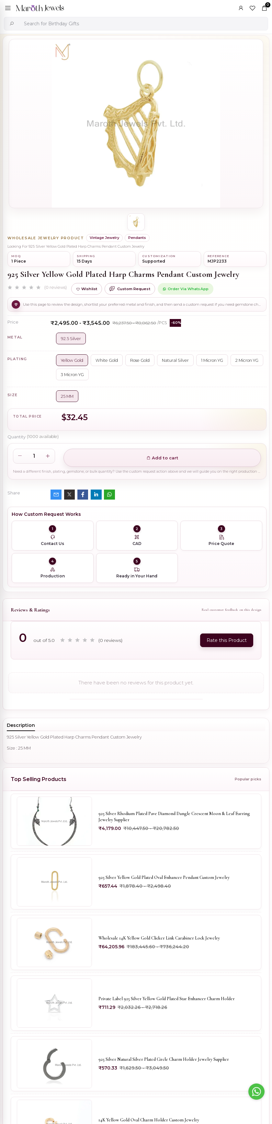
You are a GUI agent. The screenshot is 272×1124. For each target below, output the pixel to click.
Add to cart (162, 457)
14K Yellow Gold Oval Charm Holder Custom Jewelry (148, 1120)
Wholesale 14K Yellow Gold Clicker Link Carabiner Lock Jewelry (159, 938)
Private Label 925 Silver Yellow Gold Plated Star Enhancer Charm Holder (166, 998)
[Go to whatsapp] (256, 1091)
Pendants (137, 237)
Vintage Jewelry (104, 237)
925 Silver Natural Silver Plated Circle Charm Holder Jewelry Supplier (163, 1059)
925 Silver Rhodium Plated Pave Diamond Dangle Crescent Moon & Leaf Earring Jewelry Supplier (174, 816)
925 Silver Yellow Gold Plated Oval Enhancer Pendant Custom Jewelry (164, 877)
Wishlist (86, 289)
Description (21, 725)
